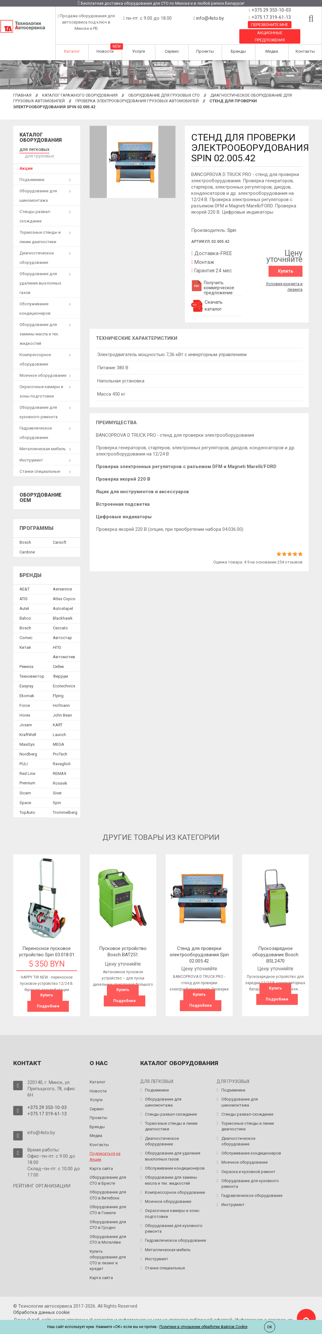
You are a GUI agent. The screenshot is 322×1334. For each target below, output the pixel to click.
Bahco (25, 611)
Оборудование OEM (40, 490)
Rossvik (60, 776)
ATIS (23, 591)
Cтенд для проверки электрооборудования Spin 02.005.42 (199, 947)
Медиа (271, 51)
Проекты (205, 51)
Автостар (62, 630)
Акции (26, 160)
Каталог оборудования (40, 137)
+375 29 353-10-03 (270, 10)
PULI (23, 756)
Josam (25, 717)
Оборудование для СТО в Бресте (108, 1172)
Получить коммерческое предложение (212, 287)
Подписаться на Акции (105, 1148)
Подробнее (48, 998)
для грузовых (64, 149)
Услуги (138, 51)
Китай (25, 640)
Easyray (26, 678)
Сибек (58, 659)
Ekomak (26, 688)
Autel (24, 601)
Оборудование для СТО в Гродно (108, 1216)
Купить (285, 271)
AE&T (24, 581)
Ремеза (26, 659)
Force (24, 698)
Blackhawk (63, 611)
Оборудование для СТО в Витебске (108, 1187)
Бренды (238, 51)
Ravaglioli (61, 756)
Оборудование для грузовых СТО (164, 95)
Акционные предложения (270, 36)
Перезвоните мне (269, 24)
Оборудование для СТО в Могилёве (108, 1231)
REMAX (59, 766)
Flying (58, 688)
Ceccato (60, 620)
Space (25, 795)
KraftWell (27, 727)
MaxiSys (27, 737)
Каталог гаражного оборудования (80, 95)
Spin (231, 230)
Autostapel (63, 601)
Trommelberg (65, 805)
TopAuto (27, 805)
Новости (105, 51)
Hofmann (61, 698)
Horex (24, 708)
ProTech (60, 746)
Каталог (72, 51)
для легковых (32, 149)
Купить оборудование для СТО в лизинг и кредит (108, 1252)
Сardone (27, 544)
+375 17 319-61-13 (270, 17)
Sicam (25, 785)
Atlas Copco (64, 591)
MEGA (58, 737)
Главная (22, 95)
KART (58, 717)
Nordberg (28, 746)
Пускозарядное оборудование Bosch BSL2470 (275, 947)
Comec (25, 630)
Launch (59, 727)
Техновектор (31, 669)
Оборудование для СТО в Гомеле (108, 1202)
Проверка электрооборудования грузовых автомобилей (137, 101)
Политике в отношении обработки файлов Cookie (203, 1327)
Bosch (25, 534)
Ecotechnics (64, 678)
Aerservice (62, 581)
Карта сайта (101, 1160)
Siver (57, 785)
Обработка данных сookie (41, 1304)
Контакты (305, 51)
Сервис (172, 51)
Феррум (60, 669)
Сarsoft (59, 534)
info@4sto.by (210, 18)
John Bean (62, 708)
